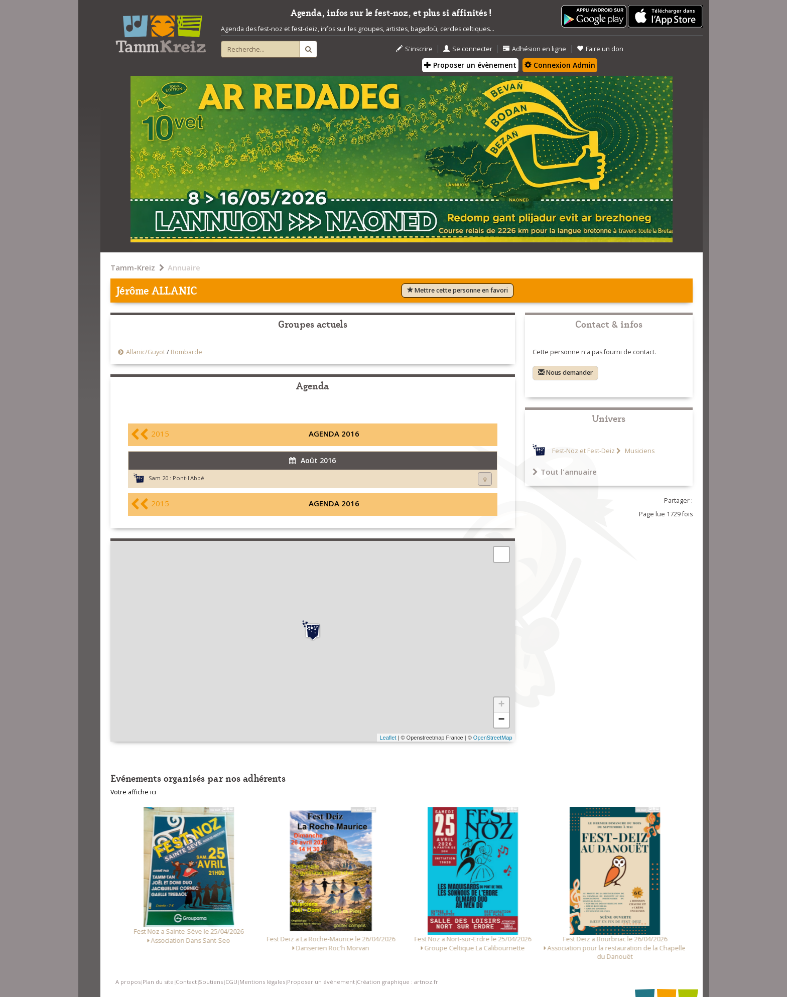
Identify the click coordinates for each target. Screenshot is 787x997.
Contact (186, 981)
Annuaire (184, 267)
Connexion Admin (559, 65)
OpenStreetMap (492, 738)
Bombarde (186, 352)
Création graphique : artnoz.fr (397, 981)
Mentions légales (262, 981)
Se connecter (467, 49)
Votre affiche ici (133, 792)
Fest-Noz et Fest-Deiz (583, 451)
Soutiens (211, 981)
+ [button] (501, 705)
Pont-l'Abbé (188, 478)
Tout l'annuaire (565, 472)
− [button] (501, 720)
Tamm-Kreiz (132, 267)
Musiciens (638, 451)
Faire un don (600, 49)
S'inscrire (414, 49)
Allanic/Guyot (146, 352)
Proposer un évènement (470, 65)
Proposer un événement (321, 981)
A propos (128, 981)
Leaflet (387, 738)
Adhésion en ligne (534, 49)
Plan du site (158, 981)
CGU (231, 981)
